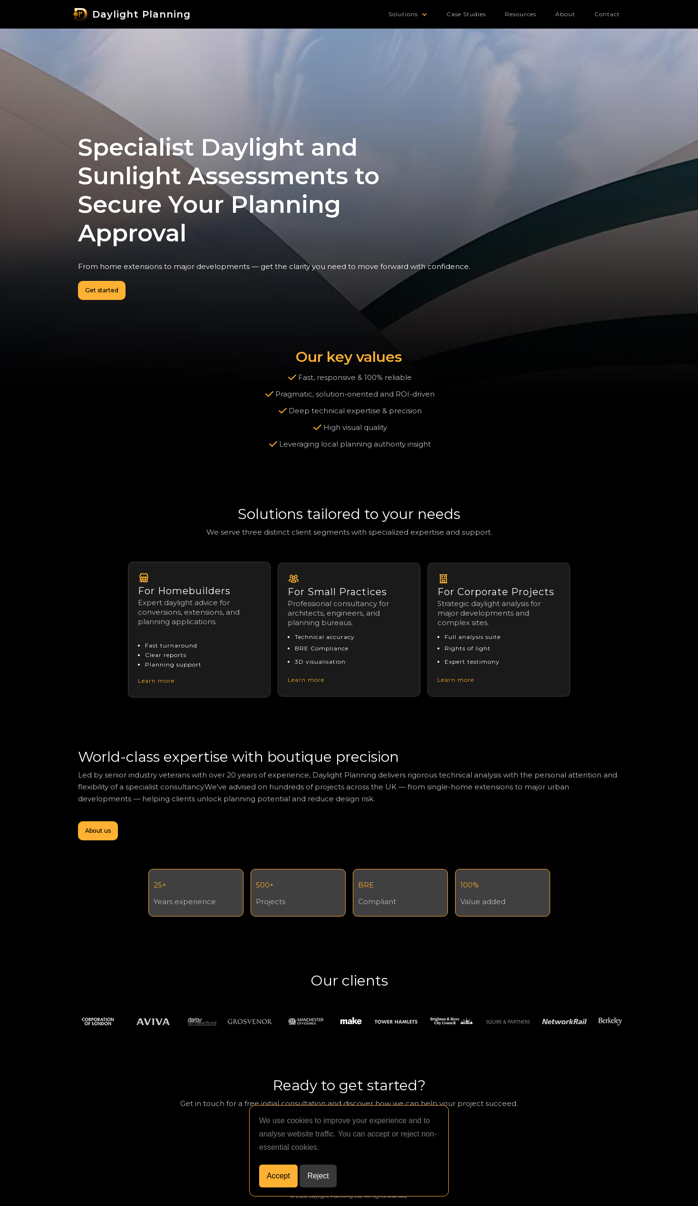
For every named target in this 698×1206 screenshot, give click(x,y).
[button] (408, 14)
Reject (318, 1176)
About (565, 14)
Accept (278, 1176)
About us (98, 830)
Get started (101, 290)
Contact (607, 14)
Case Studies (466, 14)
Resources (520, 14)
